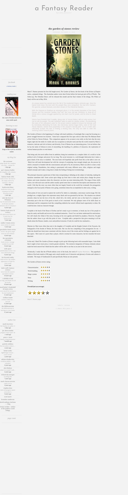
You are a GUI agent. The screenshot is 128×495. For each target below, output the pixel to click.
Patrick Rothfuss (7, 344)
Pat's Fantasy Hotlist (7, 170)
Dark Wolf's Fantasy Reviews (7, 269)
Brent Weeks (8, 351)
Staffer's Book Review (8, 223)
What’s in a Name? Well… (7, 370)
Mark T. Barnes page (34, 299)
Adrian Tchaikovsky (7, 359)
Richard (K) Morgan (7, 375)
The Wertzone (7, 161)
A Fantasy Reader (11, 86)
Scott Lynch (7, 397)
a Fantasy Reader (64, 8)
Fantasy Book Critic (7, 177)
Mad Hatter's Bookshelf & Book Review (8, 288)
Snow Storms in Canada (8, 225)
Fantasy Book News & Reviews (8, 211)
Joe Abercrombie (7, 330)
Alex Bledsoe (8, 368)
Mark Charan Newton (8, 381)
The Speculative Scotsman (8, 239)
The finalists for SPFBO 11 (7, 326)
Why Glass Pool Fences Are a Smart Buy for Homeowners (8, 216)
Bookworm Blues (7, 187)
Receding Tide (8, 377)
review (67, 305)
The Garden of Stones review (64, 28)
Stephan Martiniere (83, 252)
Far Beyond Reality (8, 257)
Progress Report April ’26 (7, 332)
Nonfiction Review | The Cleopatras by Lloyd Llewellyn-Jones (8, 191)
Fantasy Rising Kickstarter (7, 339)
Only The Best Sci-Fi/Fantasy (7, 199)
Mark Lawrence (8, 324)
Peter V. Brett (7, 337)
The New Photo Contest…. (7, 346)
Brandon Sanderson (7, 399)
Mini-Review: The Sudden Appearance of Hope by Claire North (7, 261)
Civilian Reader (8, 297)
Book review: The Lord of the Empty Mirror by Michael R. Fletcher (7, 180)
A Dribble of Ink (8, 278)
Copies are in (8, 383)
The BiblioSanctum (8, 306)
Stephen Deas (8, 388)
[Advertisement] (12, 38)
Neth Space (7, 249)
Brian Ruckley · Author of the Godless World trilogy (7, 408)
